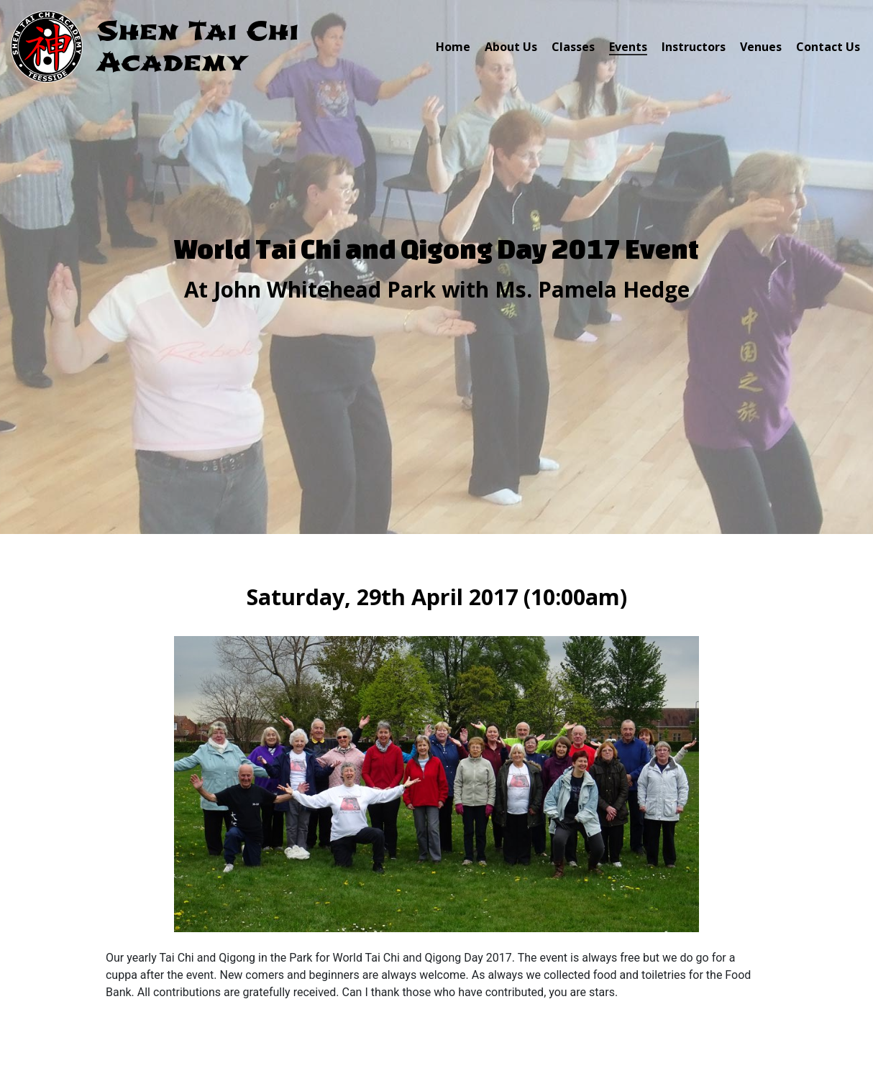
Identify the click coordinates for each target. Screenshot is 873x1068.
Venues (761, 47)
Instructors (694, 47)
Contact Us (828, 47)
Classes (573, 47)
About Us (511, 47)
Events (628, 47)
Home (453, 47)
